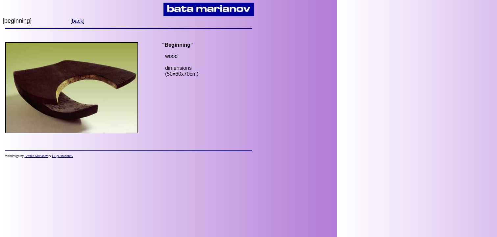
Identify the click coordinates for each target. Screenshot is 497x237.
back (77, 21)
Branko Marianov (36, 156)
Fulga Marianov (62, 156)
